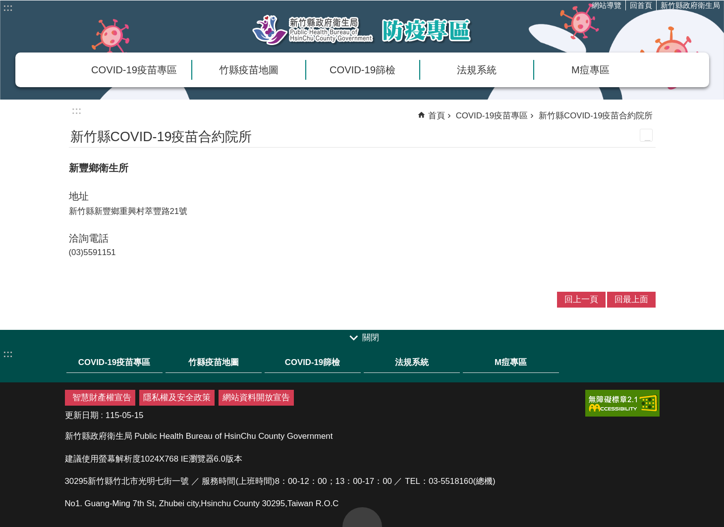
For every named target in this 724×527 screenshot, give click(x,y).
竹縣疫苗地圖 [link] (248, 69)
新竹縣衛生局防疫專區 (362, 30)
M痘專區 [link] (590, 69)
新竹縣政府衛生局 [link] (690, 5)
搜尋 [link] (694, 28)
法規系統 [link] (477, 69)
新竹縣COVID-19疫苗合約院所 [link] (596, 115)
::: (8, 7)
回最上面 (362, 517)
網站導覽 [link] (606, 5)
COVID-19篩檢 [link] (362, 69)
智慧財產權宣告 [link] (101, 397)
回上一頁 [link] (581, 299)
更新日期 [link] (82, 415)
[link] (622, 403)
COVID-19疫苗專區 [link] (134, 69)
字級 (674, 28)
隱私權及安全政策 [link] (177, 397)
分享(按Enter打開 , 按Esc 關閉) (714, 28)
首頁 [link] (436, 115)
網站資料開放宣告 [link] (256, 397)
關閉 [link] (370, 338)
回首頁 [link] (641, 5)
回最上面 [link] (631, 299)
